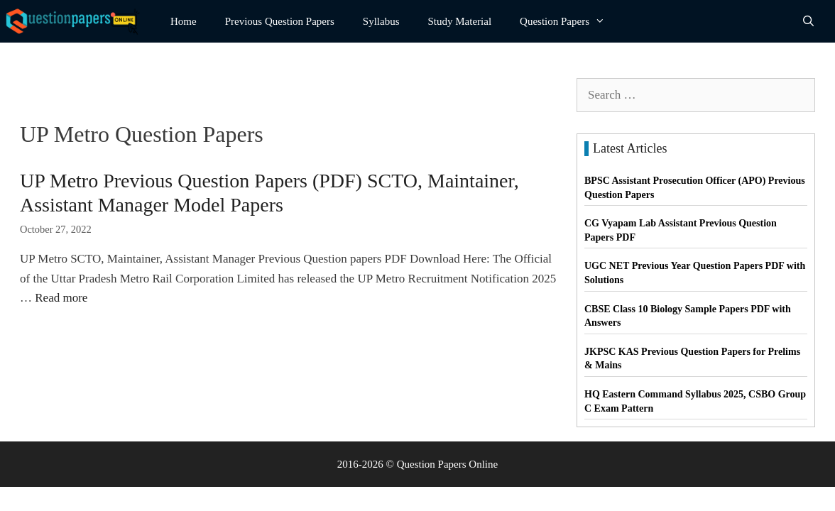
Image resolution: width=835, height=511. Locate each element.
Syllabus (381, 21)
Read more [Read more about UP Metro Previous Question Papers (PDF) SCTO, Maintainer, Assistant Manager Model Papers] (61, 297)
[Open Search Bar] (808, 21)
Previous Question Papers (279, 21)
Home (183, 21)
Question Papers (569, 21)
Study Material (460, 21)
